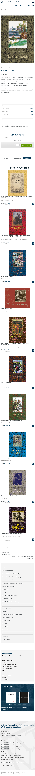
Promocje (5, 630)
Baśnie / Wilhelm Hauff (7, 382)
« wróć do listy (31, 12)
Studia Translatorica (7, 675)
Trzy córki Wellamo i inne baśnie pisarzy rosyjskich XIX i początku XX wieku (15, 344)
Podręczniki (5, 611)
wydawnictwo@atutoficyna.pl (13, 735)
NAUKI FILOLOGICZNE (26, 125)
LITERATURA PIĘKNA (5, 126)
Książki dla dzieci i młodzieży (10, 602)
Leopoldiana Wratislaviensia (9, 664)
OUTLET (5, 626)
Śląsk (3, 567)
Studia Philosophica (7, 673)
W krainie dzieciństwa (6, 308)
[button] (9, 704)
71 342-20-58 (5, 749)
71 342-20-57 (5, 745)
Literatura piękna (7, 598)
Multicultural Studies (7, 668)
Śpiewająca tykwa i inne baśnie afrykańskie (12, 533)
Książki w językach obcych (9, 595)
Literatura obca (12, 126)
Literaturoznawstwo (18, 125)
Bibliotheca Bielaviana (7, 660)
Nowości (4, 633)
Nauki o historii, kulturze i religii (11, 574)
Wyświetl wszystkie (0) (29, 547)
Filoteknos (4, 662)
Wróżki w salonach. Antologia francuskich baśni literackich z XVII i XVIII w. (16, 197)
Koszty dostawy (11, 762)
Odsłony (13, 556)
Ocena (22, 556)
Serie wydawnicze (7, 617)
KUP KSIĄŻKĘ (26, 145)
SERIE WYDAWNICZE (20, 126)
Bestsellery (5, 636)
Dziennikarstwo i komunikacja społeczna (14, 577)
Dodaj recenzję (5, 547)
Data (25, 556)
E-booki (4, 623)
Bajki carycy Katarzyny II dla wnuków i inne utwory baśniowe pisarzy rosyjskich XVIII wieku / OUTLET (16, 236)
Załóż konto (33, 5)
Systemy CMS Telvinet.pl (18, 773)
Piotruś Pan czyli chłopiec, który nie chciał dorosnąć (14, 458)
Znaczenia (4, 679)
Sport (4, 592)
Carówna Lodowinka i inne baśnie (9, 496)
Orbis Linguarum (6, 671)
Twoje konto (3, 773)
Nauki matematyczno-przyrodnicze (12, 583)
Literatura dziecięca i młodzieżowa (7, 125)
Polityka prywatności (21, 762)
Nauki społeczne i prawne (9, 580)
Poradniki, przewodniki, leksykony (12, 614)
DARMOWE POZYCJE (17, 707)
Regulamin (3, 762)
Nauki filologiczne (7, 570)
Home (3, 9)
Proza (33, 125)
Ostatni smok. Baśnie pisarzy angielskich (11, 420)
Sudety (4, 677)
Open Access (6, 639)
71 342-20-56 (5, 743)
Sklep (6, 9)
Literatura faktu (7, 605)
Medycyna (5, 589)
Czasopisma (6, 620)
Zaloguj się (28, 5)
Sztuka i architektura (8, 586)
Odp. (18, 556)
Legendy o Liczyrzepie (7, 276)
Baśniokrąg (26, 126)
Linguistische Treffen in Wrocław (10, 666)
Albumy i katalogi (7, 608)
